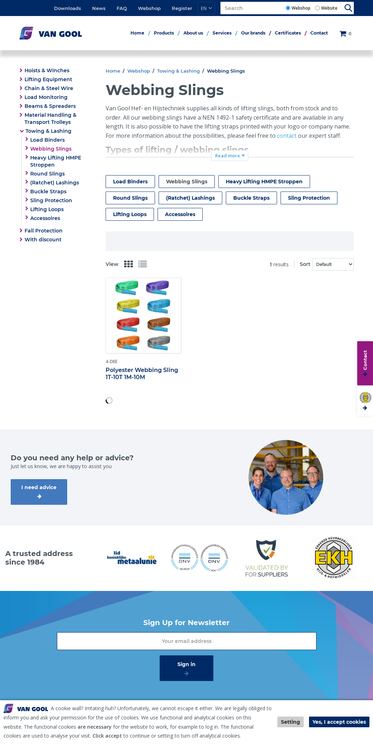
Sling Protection (51, 200)
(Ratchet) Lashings (54, 182)
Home (137, 33)
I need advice (39, 487)
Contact (319, 33)
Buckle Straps (48, 191)
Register (182, 8)
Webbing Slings (50, 149)
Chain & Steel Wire (49, 88)
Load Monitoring (46, 97)
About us (193, 33)
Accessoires (45, 218)
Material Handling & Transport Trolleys (50, 118)
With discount (43, 239)
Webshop (149, 8)
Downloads (67, 8)
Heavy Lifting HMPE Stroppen (55, 161)
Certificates (288, 33)
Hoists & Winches (47, 70)
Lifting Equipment (48, 79)
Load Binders (47, 140)
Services (222, 33)
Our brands (253, 33)
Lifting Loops (47, 209)
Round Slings (47, 174)
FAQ (122, 8)
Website (329, 8)
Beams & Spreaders (50, 106)
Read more (227, 155)
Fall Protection (44, 230)
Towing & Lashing (48, 131)
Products (164, 33)
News (99, 8)
